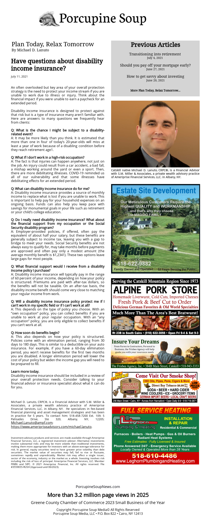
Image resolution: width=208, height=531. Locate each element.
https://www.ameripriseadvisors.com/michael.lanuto (51, 426)
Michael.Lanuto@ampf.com (32, 422)
